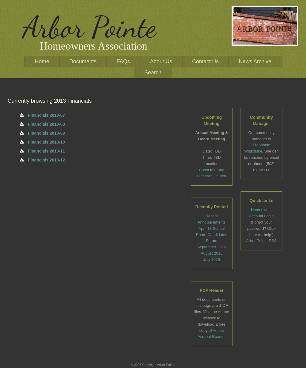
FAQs (123, 61)
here (253, 234)
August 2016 (212, 253)
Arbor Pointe (89, 27)
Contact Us (205, 61)
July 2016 (211, 259)
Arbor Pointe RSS (261, 240)
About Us (161, 61)
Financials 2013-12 (42, 160)
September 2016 (211, 247)
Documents (83, 61)
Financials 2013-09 (42, 133)
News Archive (255, 61)
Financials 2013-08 (42, 124)
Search (152, 73)
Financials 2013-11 (42, 151)
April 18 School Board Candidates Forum (211, 234)
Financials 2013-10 (42, 142)
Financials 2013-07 (42, 115)
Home (42, 61)
